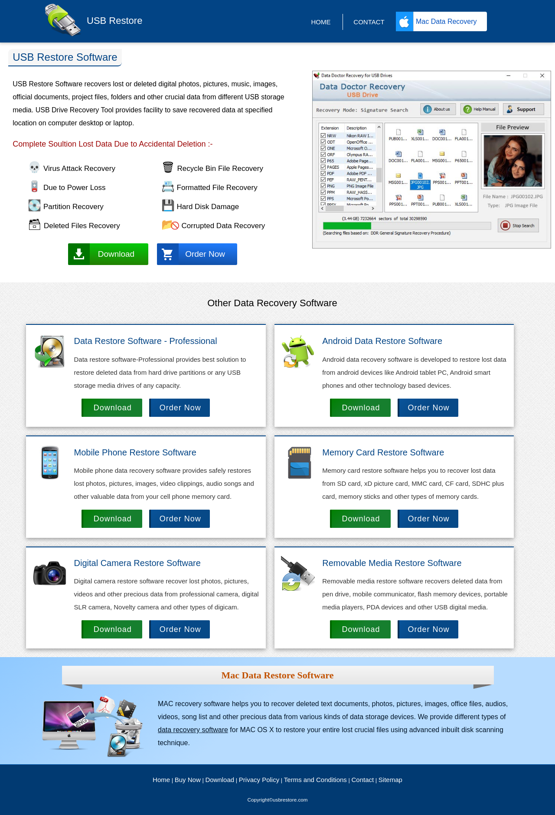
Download (116, 254)
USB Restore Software (65, 57)
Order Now (205, 254)
